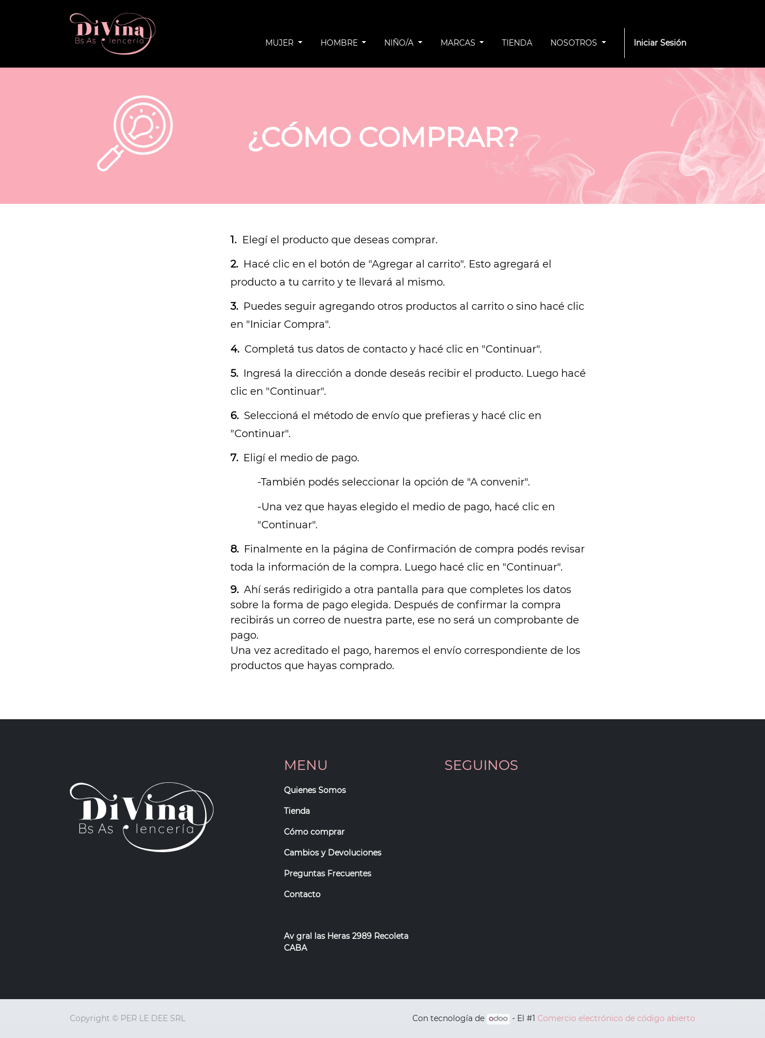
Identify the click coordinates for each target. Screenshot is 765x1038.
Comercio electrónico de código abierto (616, 1018)
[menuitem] (517, 43)
